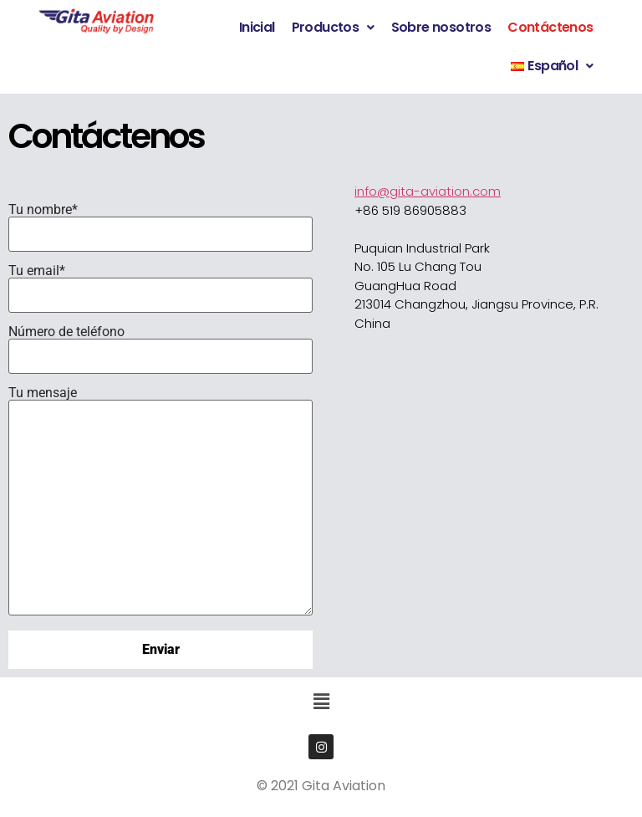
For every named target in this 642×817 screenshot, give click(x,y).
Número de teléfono (160, 344)
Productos (333, 27)
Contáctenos (550, 27)
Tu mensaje (160, 501)
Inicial (257, 27)
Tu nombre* (160, 222)
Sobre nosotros (441, 27)
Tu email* (160, 283)
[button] (333, 27)
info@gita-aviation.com (427, 191)
